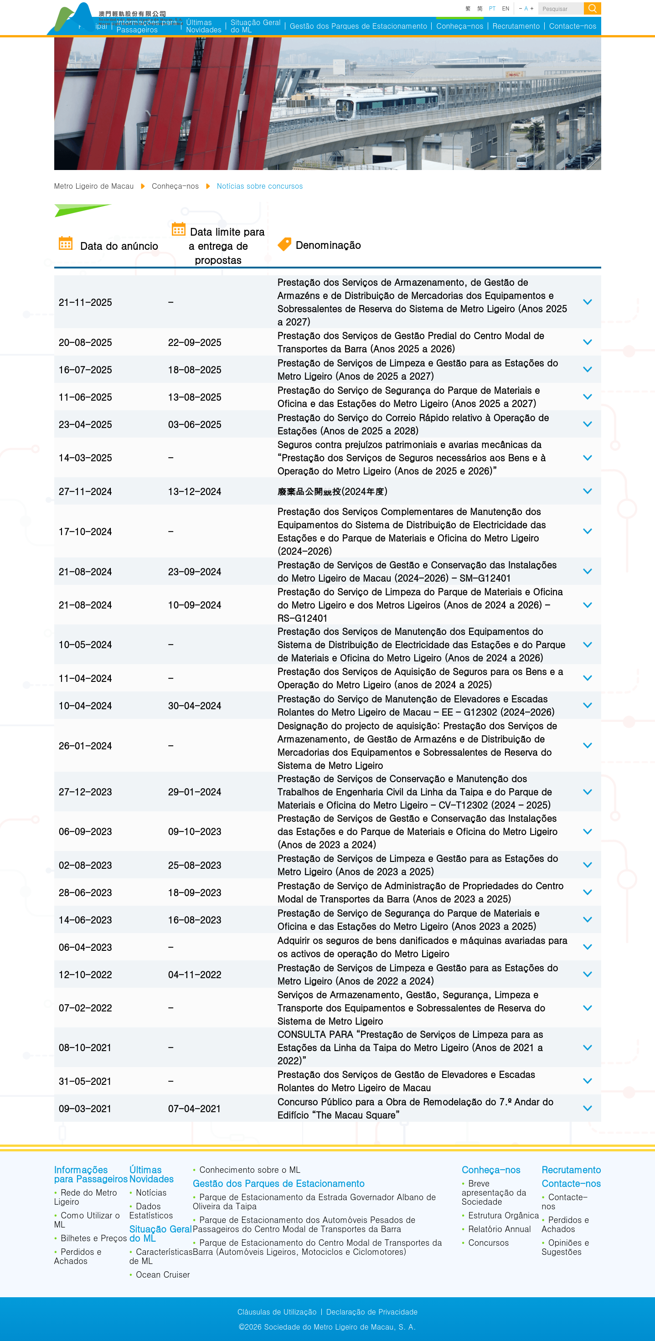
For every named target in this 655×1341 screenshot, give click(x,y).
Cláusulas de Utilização (277, 1311)
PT (492, 8)
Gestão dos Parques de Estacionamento (279, 1184)
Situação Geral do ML (160, 1234)
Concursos (488, 1243)
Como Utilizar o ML (87, 1220)
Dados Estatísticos (151, 1211)
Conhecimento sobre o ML (250, 1170)
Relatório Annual (499, 1229)
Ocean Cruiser (163, 1275)
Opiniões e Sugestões (565, 1247)
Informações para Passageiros (91, 1175)
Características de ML (160, 1256)
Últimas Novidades (151, 1175)
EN (506, 8)
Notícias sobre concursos (260, 186)
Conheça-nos (175, 186)
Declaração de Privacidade (372, 1311)
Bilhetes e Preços (94, 1238)
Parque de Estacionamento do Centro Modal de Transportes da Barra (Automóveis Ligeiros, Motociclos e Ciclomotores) (317, 1247)
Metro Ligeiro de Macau (94, 186)
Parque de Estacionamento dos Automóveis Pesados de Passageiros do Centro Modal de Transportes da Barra (304, 1224)
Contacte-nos (571, 1184)
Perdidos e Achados (78, 1256)
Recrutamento (571, 1170)
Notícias (151, 1193)
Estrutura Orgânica (503, 1216)
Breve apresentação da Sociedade (494, 1193)
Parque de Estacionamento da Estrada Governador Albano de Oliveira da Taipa (314, 1202)
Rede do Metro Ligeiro (85, 1197)
